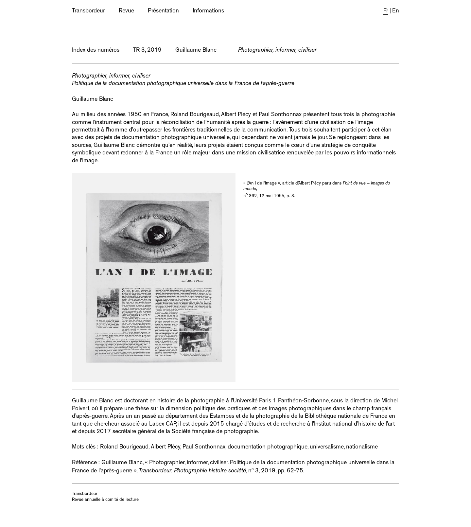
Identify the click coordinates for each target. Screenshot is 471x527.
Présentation (163, 11)
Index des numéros (95, 51)
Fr (385, 11)
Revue (126, 11)
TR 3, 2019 (147, 51)
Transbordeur (88, 11)
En (395, 11)
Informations (208, 11)
